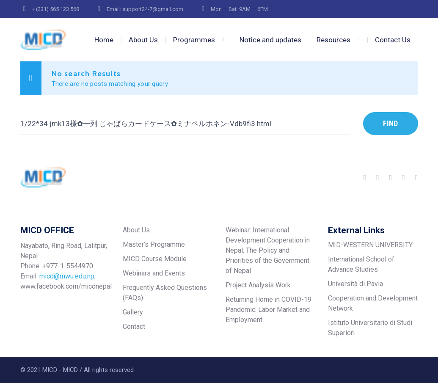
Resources (333, 40)
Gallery (133, 312)
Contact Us (392, 40)
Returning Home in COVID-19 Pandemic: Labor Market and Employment (268, 309)
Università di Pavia (355, 284)
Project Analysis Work (258, 285)
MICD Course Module (155, 259)
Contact (134, 326)
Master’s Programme (154, 244)
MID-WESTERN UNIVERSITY (370, 245)
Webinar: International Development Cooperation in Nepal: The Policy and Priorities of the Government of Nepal (268, 250)
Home (103, 40)
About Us (143, 40)
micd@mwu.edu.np (66, 276)
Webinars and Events (154, 273)
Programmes (194, 40)
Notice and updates (270, 40)
